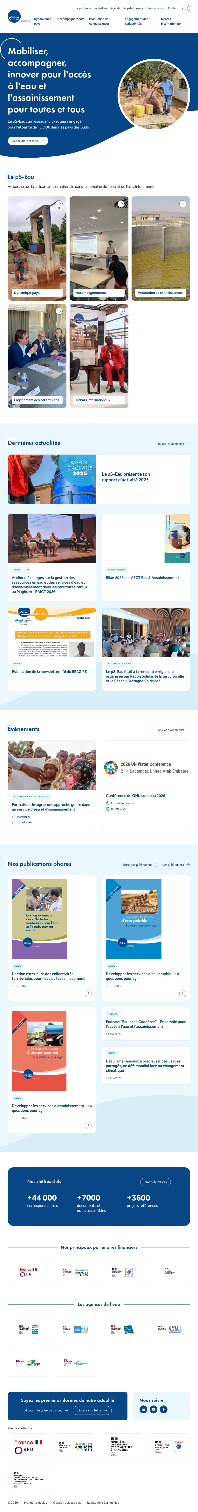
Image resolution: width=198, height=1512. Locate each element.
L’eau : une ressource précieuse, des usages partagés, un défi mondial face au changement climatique (145, 1066)
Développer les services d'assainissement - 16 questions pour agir (52, 1108)
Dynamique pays (27, 293)
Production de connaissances (99, 21)
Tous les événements (173, 730)
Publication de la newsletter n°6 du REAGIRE (49, 672)
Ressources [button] (155, 8)
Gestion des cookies (67, 1503)
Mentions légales (35, 1503)
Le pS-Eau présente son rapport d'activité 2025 (126, 477)
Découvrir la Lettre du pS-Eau (46, 1410)
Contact (173, 8)
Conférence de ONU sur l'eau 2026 (136, 796)
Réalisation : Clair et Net (103, 1503)
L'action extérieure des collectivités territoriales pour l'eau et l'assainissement (48, 976)
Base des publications (140, 865)
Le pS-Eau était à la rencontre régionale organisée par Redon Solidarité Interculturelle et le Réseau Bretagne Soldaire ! (145, 676)
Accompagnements (71, 19)
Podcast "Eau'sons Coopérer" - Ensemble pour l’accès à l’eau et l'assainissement (146, 1024)
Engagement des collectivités (136, 21)
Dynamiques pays (42, 21)
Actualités (101, 8)
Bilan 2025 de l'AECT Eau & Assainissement (142, 578)
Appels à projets (133, 8)
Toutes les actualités (174, 444)
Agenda (115, 8)
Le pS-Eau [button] (83, 8)
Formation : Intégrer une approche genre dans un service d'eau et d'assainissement (51, 807)
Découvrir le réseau (28, 141)
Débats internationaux (171, 21)
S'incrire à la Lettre (92, 1410)
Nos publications (175, 864)
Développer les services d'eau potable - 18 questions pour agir (142, 976)
